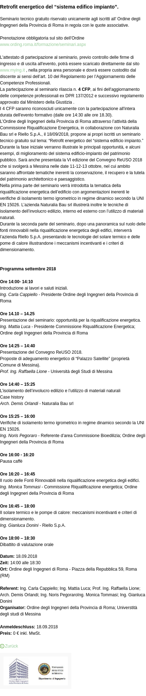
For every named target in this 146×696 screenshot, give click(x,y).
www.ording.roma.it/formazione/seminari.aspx (43, 44)
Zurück (11, 646)
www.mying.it (13, 70)
